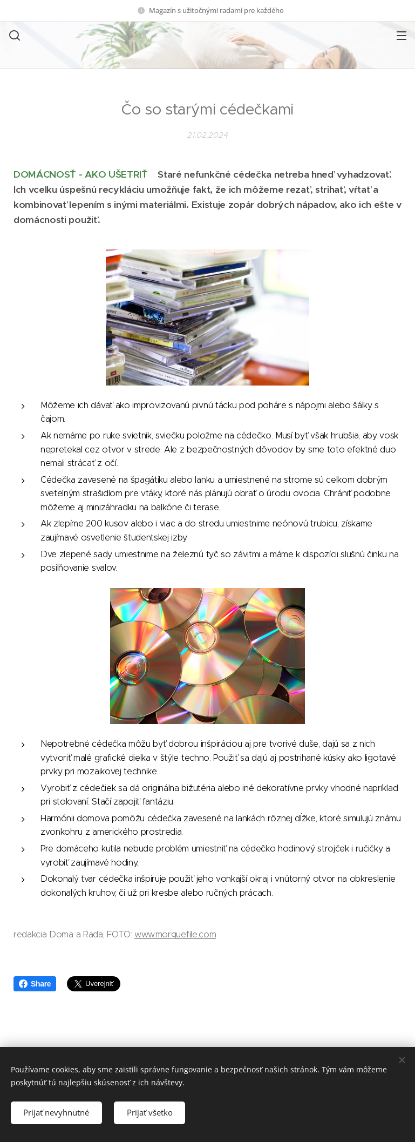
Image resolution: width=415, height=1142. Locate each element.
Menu (401, 35)
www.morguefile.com (175, 934)
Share (35, 983)
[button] (13, 35)
